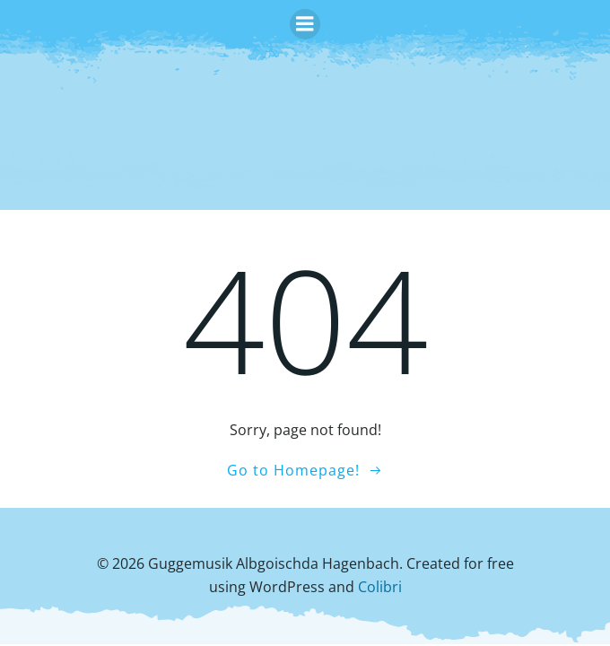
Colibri (380, 587)
